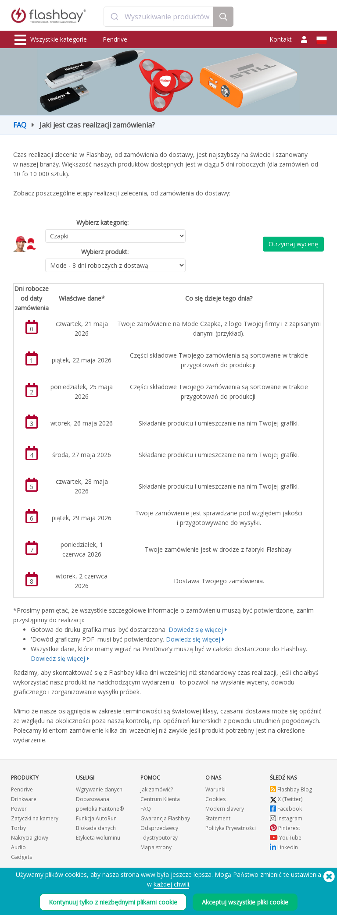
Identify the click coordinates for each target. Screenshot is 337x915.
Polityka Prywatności (230, 828)
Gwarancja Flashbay (165, 818)
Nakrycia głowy (29, 837)
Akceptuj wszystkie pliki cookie (245, 902)
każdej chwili (171, 884)
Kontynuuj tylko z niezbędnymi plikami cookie (113, 902)
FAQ (19, 125)
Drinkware (23, 799)
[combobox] (158, 17)
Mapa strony (156, 847)
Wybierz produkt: (105, 252)
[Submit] (114, 16)
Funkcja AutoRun (96, 818)
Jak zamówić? (156, 789)
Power (19, 808)
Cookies (215, 799)
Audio (18, 847)
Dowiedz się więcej (195, 629)
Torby (18, 828)
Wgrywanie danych (99, 789)
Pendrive (115, 39)
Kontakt (280, 39)
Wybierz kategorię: (102, 222)
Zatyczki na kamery (34, 818)
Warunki (215, 789)
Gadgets (21, 857)
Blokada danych (96, 828)
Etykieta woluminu (98, 837)
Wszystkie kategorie (50, 39)
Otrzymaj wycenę (293, 244)
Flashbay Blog (291, 789)
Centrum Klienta (160, 799)
